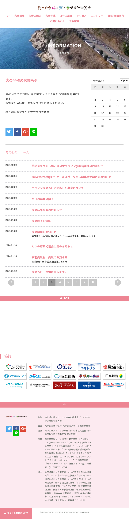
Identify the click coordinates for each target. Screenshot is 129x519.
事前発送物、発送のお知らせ (49, 257)
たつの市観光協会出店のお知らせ (52, 246)
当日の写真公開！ (43, 199)
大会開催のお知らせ (44, 232)
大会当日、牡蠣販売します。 (49, 272)
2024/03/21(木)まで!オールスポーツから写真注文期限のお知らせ (71, 177)
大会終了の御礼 (41, 221)
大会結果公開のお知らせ (47, 210)
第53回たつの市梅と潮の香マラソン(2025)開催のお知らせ (67, 166)
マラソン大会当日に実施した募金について (58, 188)
